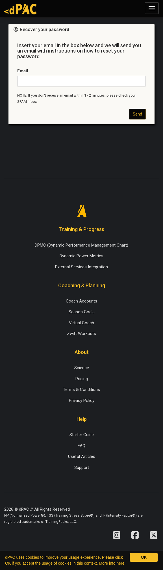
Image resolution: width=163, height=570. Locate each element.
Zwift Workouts (81, 333)
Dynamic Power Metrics (81, 255)
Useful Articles (81, 456)
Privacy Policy (81, 400)
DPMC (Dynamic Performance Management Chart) (81, 245)
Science (81, 367)
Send (137, 114)
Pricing (81, 378)
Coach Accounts (81, 301)
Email (22, 70)
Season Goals (82, 311)
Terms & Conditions (81, 389)
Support (81, 467)
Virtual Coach (81, 322)
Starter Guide (81, 434)
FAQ (81, 445)
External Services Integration (81, 266)
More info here (111, 563)
